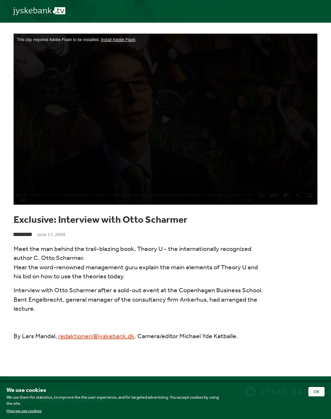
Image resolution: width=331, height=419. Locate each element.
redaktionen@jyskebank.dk (96, 335)
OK (316, 391)
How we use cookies (24, 411)
